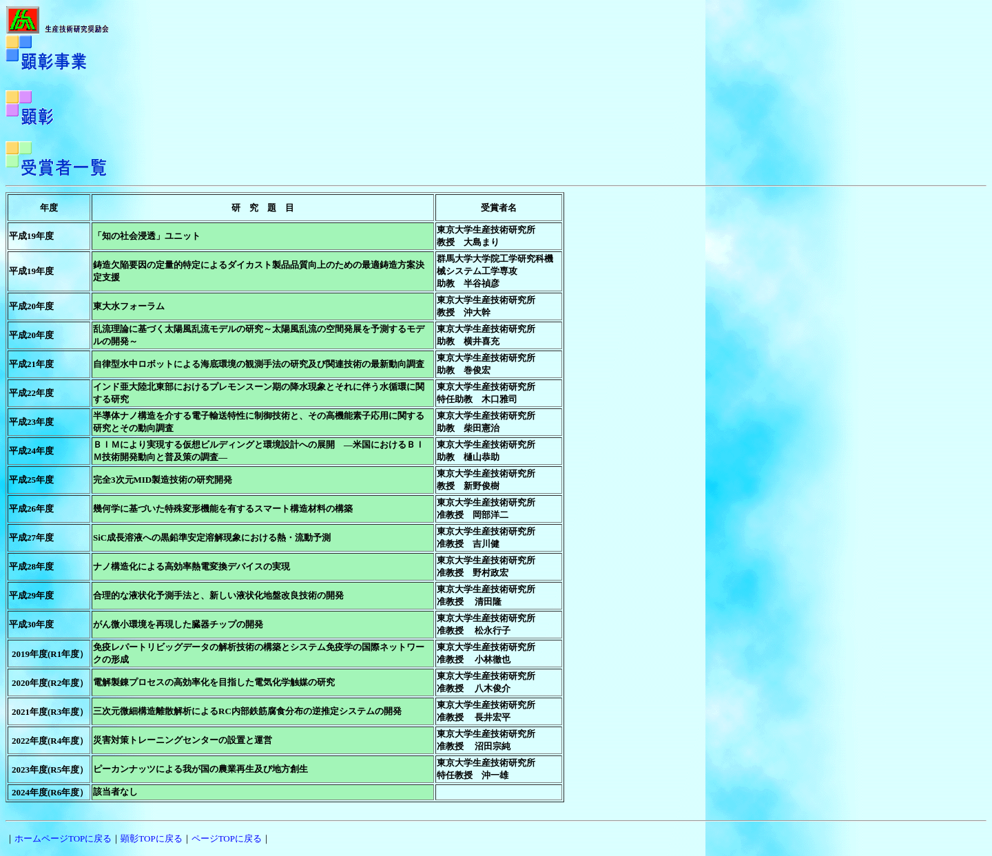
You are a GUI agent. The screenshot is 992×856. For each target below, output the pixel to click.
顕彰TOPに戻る (151, 838)
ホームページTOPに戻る (63, 838)
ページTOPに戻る (227, 838)
